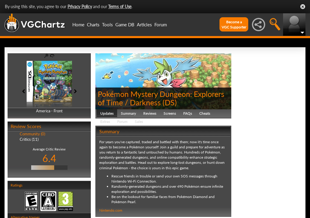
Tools (107, 24)
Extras (105, 121)
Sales (139, 121)
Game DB (124, 24)
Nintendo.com (110, 210)
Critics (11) (29, 139)
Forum (160, 24)
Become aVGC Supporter (234, 24)
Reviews (149, 113)
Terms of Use (119, 6)
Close (302, 6)
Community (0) (32, 133)
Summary (128, 113)
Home (78, 24)
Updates (107, 113)
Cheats (204, 113)
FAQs (187, 113)
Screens (169, 113)
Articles (144, 24)
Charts (93, 24)
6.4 (49, 158)
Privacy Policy (80, 6)
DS (170, 102)
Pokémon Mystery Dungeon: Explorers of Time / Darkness (161, 98)
